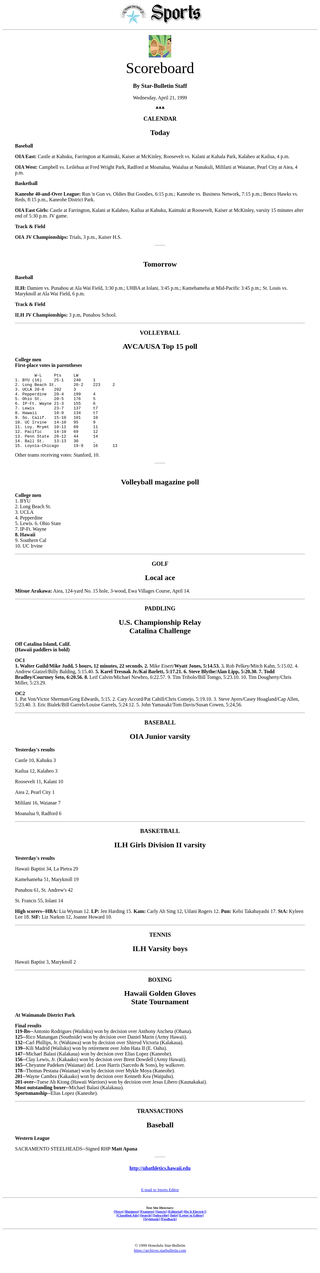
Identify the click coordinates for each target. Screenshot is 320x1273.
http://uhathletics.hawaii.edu (160, 1183)
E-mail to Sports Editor (160, 1204)
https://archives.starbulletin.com (160, 1265)
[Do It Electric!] (194, 1226)
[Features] (147, 1226)
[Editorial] (175, 1226)
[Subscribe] (160, 1230)
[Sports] (161, 1226)
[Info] (174, 1230)
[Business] (131, 1226)
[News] (119, 1226)
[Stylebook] (151, 1234)
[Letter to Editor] (191, 1230)
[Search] (146, 1230)
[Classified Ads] (127, 1230)
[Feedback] (169, 1234)
